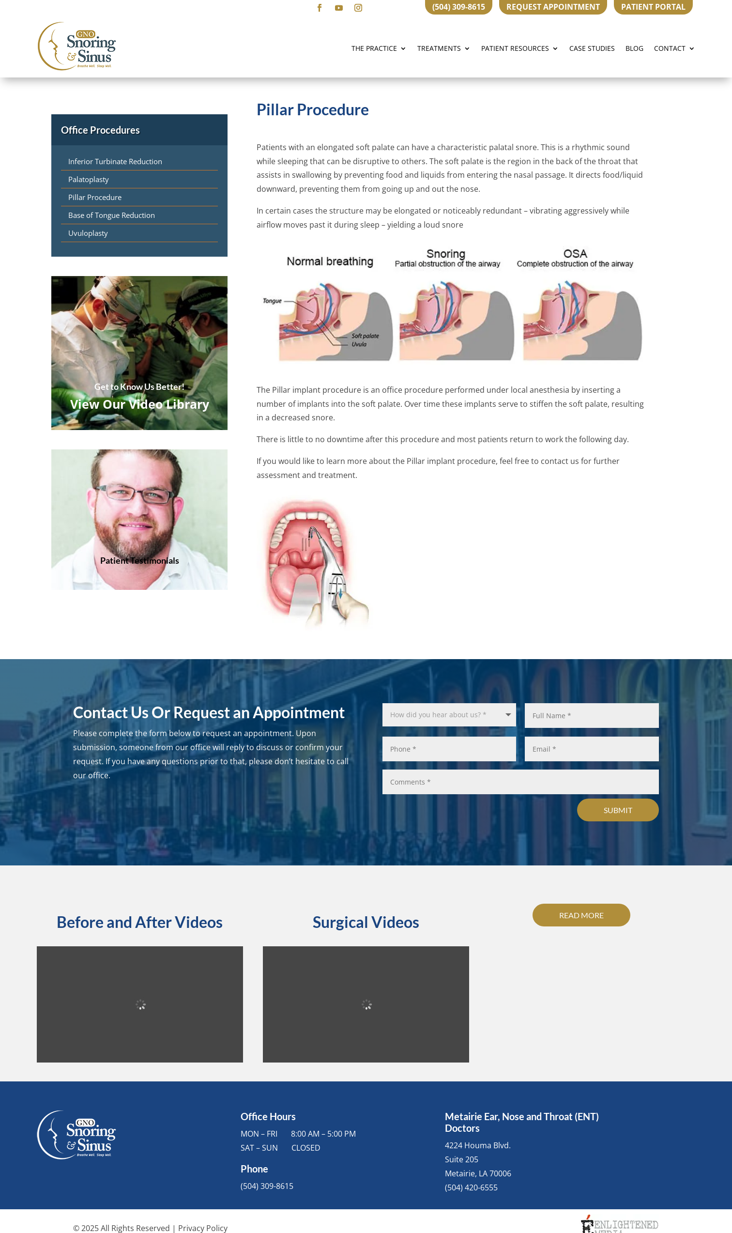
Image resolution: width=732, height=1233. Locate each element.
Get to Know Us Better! (139, 386)
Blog (634, 48)
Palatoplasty (88, 179)
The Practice (374, 48)
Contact (670, 48)
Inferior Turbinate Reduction (115, 161)
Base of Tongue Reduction (111, 215)
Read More (581, 915)
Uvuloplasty (88, 233)
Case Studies (592, 48)
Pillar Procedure (95, 197)
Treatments (439, 48)
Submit (618, 810)
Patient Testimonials (139, 560)
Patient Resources (515, 48)
